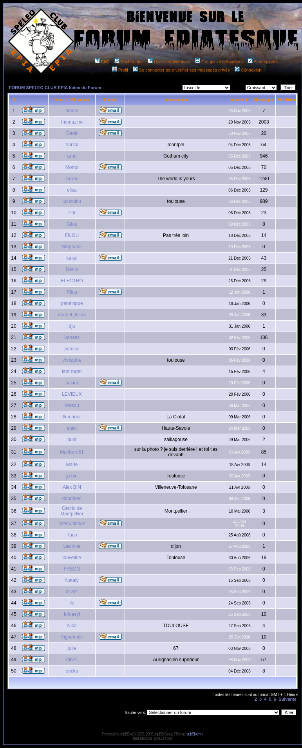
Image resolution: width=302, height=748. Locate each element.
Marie (72, 464)
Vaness (72, 337)
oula (71, 439)
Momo (71, 167)
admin (71, 110)
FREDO (72, 569)
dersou (72, 405)
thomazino (72, 122)
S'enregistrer (263, 61)
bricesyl (72, 614)
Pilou (72, 292)
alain (72, 428)
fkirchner (72, 417)
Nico (72, 625)
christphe (71, 360)
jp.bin (72, 476)
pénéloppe (72, 303)
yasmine (72, 546)
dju (72, 326)
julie (72, 648)
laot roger (72, 371)
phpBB (124, 734)
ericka (72, 671)
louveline (72, 557)
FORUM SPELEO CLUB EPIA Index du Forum (55, 87)
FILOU (72, 235)
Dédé (72, 133)
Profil (120, 70)
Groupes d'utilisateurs (219, 61)
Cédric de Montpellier (71, 511)
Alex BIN (72, 487)
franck (71, 144)
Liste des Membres (169, 61)
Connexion (248, 70)
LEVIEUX (72, 394)
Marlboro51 (72, 452)
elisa (72, 190)
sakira (72, 383)
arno (72, 156)
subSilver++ (195, 734)
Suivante (287, 699)
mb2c (72, 659)
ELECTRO (72, 280)
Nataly (72, 580)
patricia (72, 349)
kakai (72, 258)
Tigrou (72, 178)
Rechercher (128, 61)
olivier (72, 591)
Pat (72, 212)
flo (71, 603)
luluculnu (72, 201)
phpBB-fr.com (163, 738)
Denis (72, 269)
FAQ (102, 61)
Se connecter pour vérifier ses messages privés (181, 70)
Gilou (72, 224)
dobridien (71, 498)
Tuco (72, 535)
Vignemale (72, 637)
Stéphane (72, 246)
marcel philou (72, 314)
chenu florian (71, 523)
